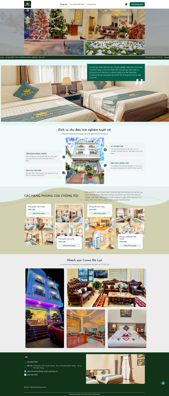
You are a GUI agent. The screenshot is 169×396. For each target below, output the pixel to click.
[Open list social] (163, 383)
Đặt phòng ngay (38, 213)
